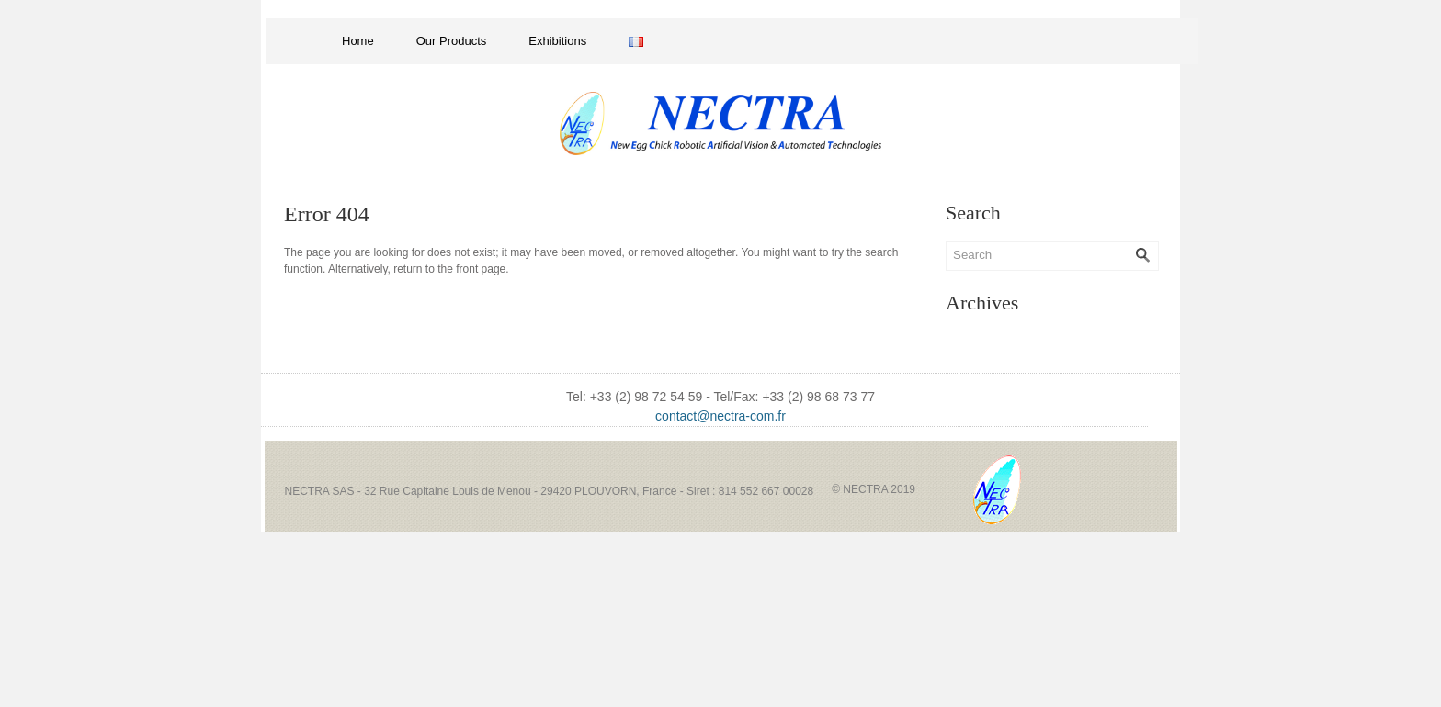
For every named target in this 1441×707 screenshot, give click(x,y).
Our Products (451, 41)
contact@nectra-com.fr (720, 416)
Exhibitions (557, 41)
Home (358, 41)
